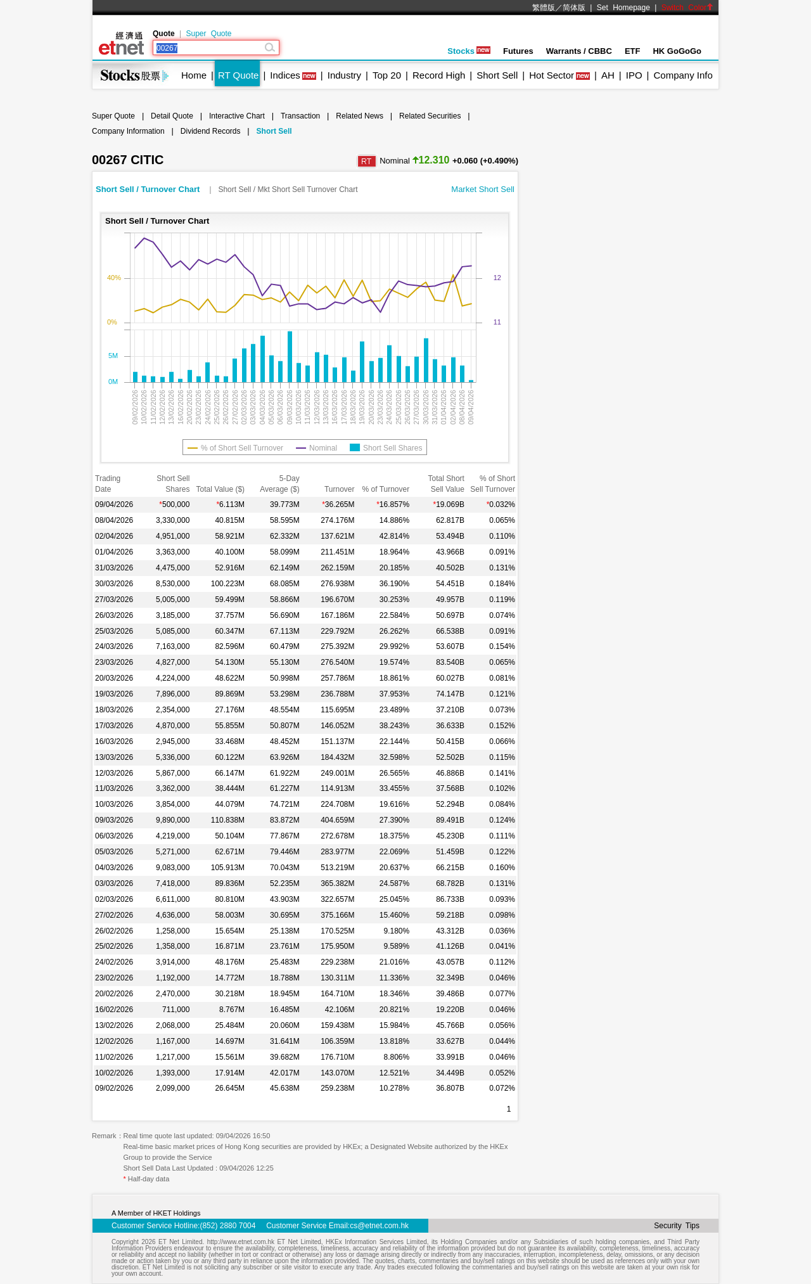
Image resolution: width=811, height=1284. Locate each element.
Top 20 (387, 75)
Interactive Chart (237, 116)
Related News (359, 116)
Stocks (468, 51)
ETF (633, 51)
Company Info (682, 75)
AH (608, 75)
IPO (634, 75)
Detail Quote (172, 116)
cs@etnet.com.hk (379, 1225)
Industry (344, 75)
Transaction (300, 116)
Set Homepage (623, 7)
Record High (438, 75)
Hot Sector (551, 75)
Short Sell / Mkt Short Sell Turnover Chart (287, 189)
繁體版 (543, 7)
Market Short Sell (482, 189)
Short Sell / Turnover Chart (149, 189)
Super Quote (208, 33)
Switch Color (687, 7)
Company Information (128, 131)
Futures (518, 51)
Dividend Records (211, 131)
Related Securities (430, 116)
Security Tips (676, 1225)
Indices (285, 75)
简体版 (574, 7)
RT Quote (238, 75)
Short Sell (497, 75)
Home (194, 75)
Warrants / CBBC (579, 51)
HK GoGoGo (677, 51)
